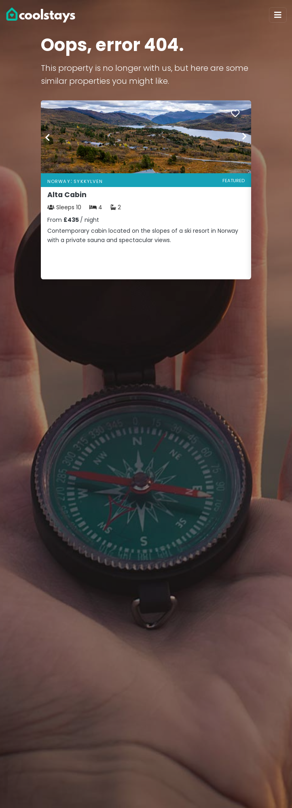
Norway (58, 181)
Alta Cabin (67, 195)
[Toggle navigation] (278, 15)
